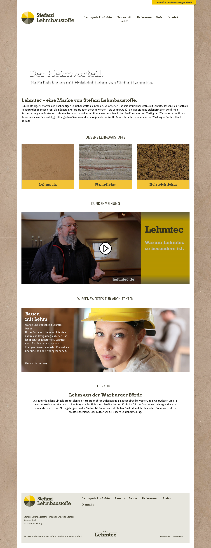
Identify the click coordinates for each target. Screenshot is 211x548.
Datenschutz (177, 536)
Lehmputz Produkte (96, 498)
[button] (184, 17)
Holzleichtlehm (163, 184)
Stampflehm (105, 184)
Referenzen (145, 17)
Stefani (160, 17)
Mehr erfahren (36, 363)
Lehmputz (48, 184)
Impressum (165, 536)
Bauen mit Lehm (124, 19)
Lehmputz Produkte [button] (98, 17)
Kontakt (174, 17)
